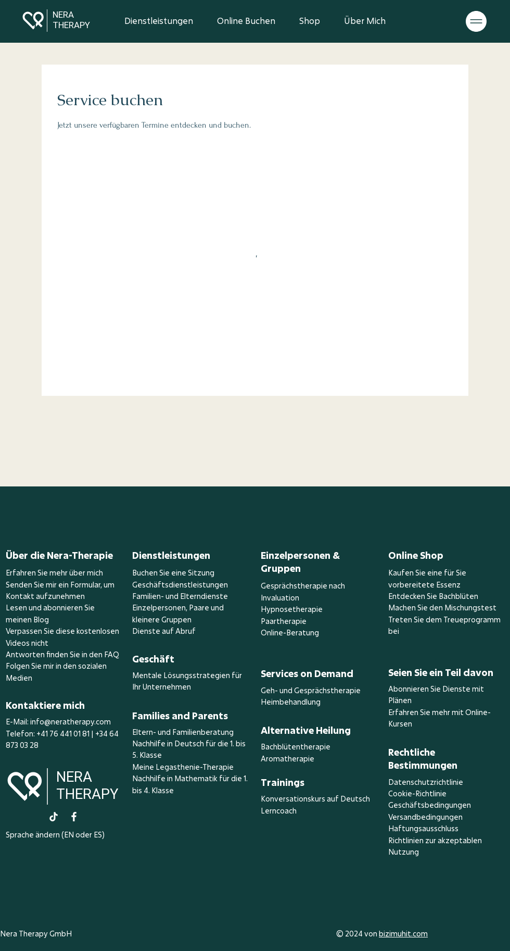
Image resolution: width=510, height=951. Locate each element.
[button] (476, 21)
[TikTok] (53, 816)
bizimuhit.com (403, 934)
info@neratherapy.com (70, 722)
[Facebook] (74, 816)
